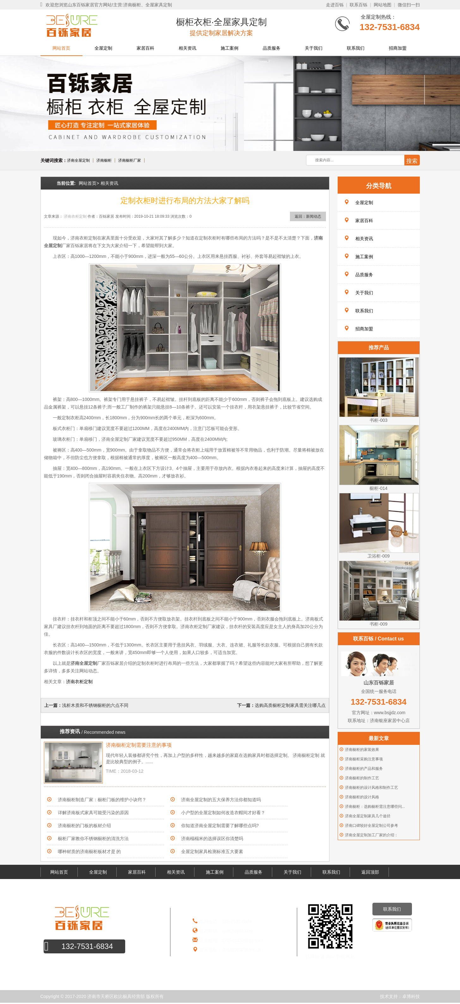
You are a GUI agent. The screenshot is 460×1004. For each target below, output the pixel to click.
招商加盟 (398, 48)
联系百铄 (358, 4)
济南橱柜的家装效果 (362, 749)
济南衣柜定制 (75, 216)
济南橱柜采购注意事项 (364, 759)
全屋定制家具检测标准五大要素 (212, 851)
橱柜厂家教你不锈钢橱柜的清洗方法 (93, 838)
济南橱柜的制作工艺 (362, 778)
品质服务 (271, 48)
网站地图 (382, 4)
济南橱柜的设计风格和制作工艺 (371, 787)
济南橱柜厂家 (129, 160)
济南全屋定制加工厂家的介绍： (371, 835)
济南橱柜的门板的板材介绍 (84, 825)
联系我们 (356, 48)
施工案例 (229, 48)
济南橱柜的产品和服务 (364, 768)
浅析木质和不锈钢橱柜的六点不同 (95, 705)
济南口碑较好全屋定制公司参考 (371, 825)
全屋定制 (103, 48)
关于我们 (313, 48)
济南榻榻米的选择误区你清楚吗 (214, 838)
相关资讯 (187, 48)
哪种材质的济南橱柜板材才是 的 (89, 851)
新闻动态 (313, 216)
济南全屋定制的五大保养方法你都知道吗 (221, 799)
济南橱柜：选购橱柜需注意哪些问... (375, 806)
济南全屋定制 (78, 160)
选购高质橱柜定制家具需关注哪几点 (290, 705)
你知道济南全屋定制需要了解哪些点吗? (220, 825)
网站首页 (61, 48)
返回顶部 (370, 872)
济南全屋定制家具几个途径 (367, 816)
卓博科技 (411, 996)
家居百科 (145, 48)
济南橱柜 (104, 160)
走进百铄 (335, 4)
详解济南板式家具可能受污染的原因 (93, 812)
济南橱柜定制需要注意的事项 (139, 745)
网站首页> (89, 183)
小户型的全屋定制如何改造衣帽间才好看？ (223, 812)
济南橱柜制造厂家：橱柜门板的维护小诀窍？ (102, 799)
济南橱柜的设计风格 (362, 797)
